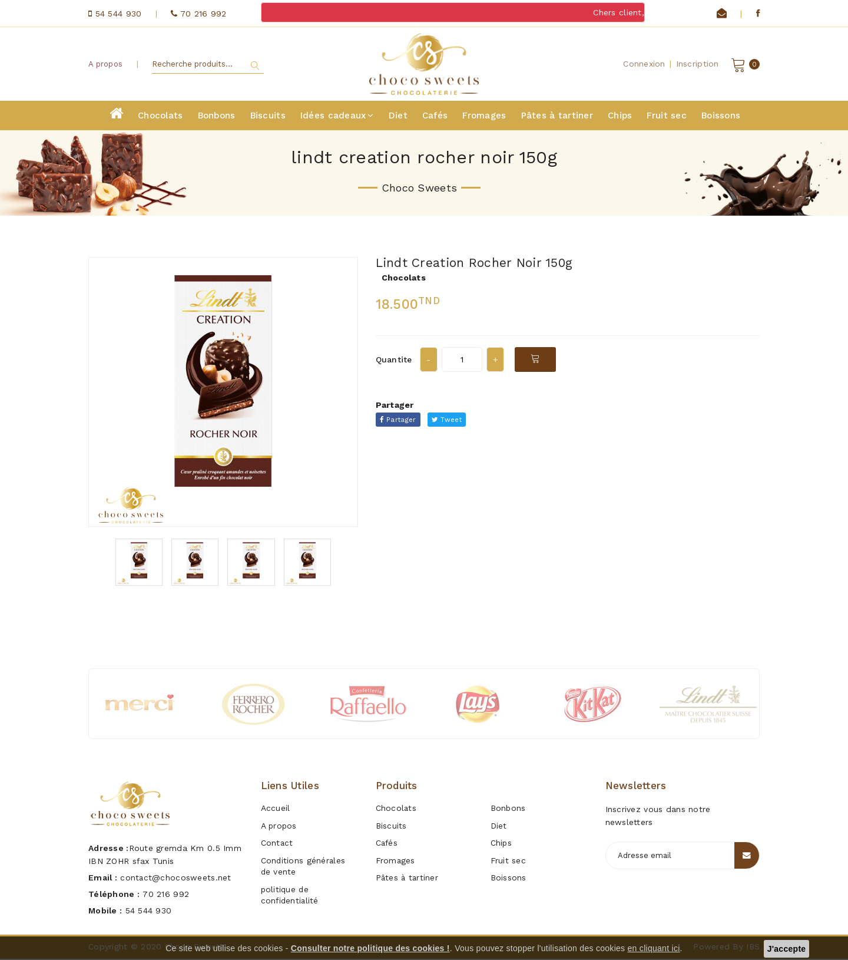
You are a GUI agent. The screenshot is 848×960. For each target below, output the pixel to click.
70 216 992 (166, 895)
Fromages (484, 116)
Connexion (644, 64)
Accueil (275, 809)
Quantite (394, 360)
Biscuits (268, 116)
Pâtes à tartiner (557, 116)
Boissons (720, 116)
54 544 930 (149, 911)
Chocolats (160, 116)
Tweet (450, 421)
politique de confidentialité (290, 891)
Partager (399, 421)
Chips (620, 116)
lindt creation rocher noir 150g (479, 263)
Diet (398, 116)
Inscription (697, 64)
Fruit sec (667, 116)
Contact (277, 842)
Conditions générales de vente (304, 864)
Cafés (435, 116)
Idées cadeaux (337, 116)
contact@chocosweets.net (176, 878)
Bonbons (217, 116)
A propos (105, 64)
